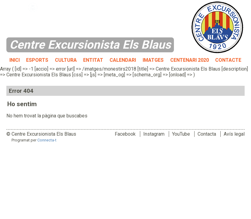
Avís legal (234, 134)
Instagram (154, 134)
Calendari (123, 60)
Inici (14, 60)
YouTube (181, 134)
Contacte (228, 60)
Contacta (207, 134)
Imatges (153, 60)
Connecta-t (46, 140)
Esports (37, 60)
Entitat (93, 60)
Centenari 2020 (189, 60)
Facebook (125, 134)
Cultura (66, 60)
